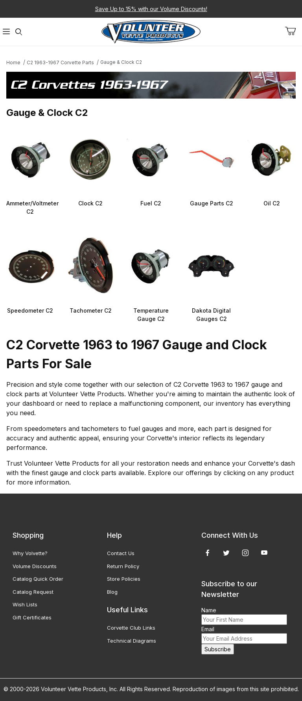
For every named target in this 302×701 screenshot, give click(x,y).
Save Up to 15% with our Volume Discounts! (151, 9)
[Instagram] (245, 552)
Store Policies (123, 579)
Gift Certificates (32, 617)
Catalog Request (33, 592)
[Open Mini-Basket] (293, 31)
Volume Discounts (35, 566)
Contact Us (120, 553)
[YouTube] (264, 552)
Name (208, 610)
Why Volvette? (30, 553)
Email (207, 629)
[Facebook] (207, 552)
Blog (112, 592)
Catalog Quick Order (38, 579)
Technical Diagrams (131, 641)
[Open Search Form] (19, 31)
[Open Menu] (6, 31)
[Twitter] (226, 552)
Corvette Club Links (131, 628)
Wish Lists (25, 604)
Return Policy (123, 566)
